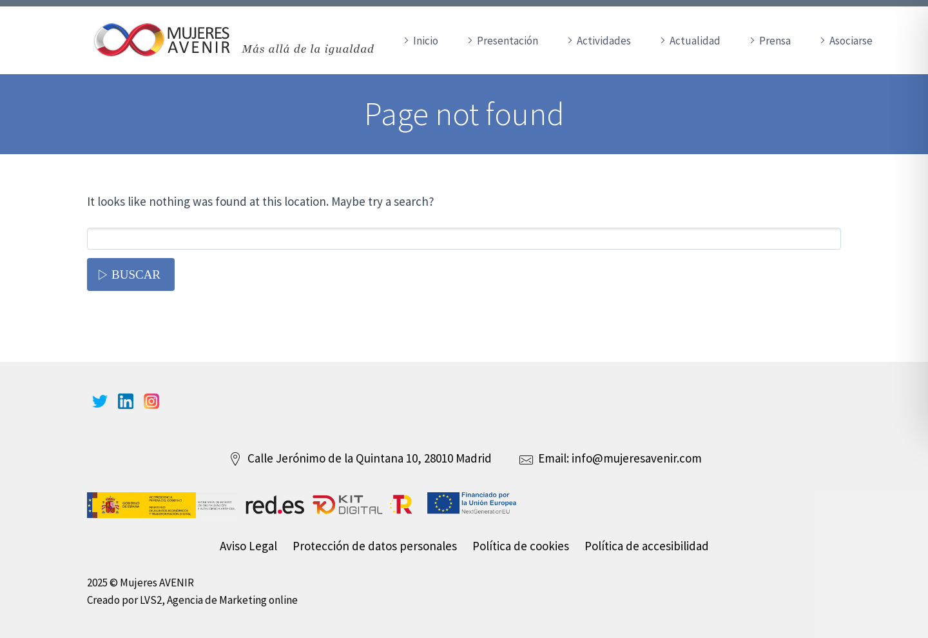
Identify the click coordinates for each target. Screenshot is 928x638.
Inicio (425, 41)
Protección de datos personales (375, 545)
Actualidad (695, 41)
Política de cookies (520, 545)
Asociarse (851, 41)
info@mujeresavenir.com (637, 458)
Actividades (604, 41)
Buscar (135, 274)
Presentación (507, 41)
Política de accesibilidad (647, 545)
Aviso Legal (248, 545)
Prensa (775, 41)
